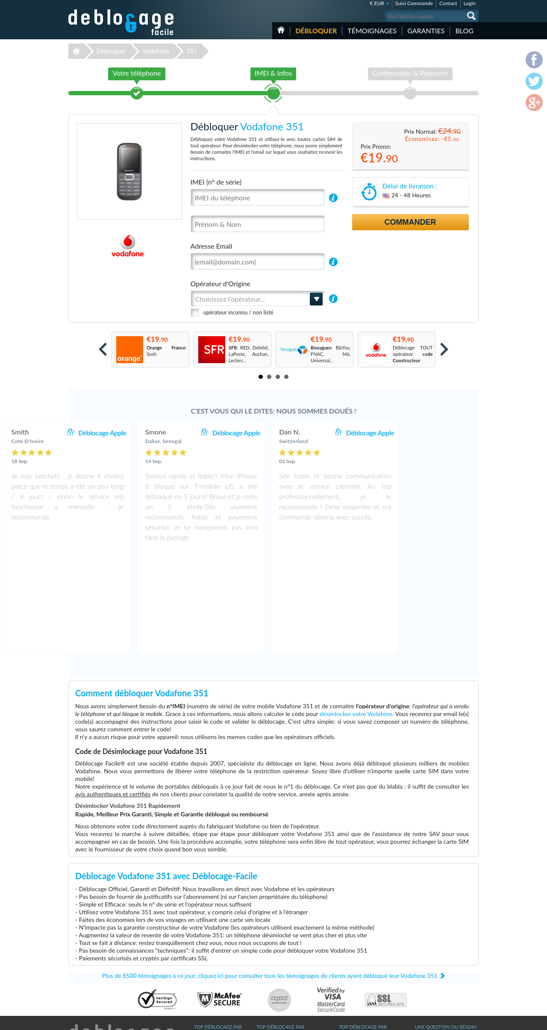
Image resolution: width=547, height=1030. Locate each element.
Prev (103, 349)
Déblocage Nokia (211, 980)
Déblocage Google (213, 987)
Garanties (425, 30)
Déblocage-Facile (121, 22)
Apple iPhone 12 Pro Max (365, 961)
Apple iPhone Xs (356, 955)
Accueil (281, 29)
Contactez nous (431, 941)
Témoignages (372, 30)
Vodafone (156, 51)
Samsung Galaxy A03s (361, 948)
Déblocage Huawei (213, 974)
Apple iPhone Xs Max (361, 968)
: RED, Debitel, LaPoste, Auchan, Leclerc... (249, 354)
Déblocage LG (208, 961)
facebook (438, 1019)
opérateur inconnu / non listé (238, 312)
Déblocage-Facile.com (121, 936)
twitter (455, 1019)
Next (444, 349)
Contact (448, 3)
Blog (464, 30)
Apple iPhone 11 (356, 987)
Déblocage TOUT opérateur (413, 354)
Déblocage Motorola (215, 955)
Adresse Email (211, 246)
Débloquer (316, 30)
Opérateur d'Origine (220, 283)
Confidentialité (430, 954)
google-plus (472, 1019)
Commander (410, 222)
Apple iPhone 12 (356, 980)
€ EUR (377, 3)
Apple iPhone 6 (355, 942)
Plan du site (427, 960)
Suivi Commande (414, 3)
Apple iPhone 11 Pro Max (365, 974)
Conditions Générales (437, 948)
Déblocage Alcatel (212, 968)
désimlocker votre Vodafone (356, 612)
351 (191, 51)
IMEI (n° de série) (216, 182)
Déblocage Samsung (214, 948)
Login (470, 3)
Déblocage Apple (175, 432)
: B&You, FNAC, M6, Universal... (331, 354)
